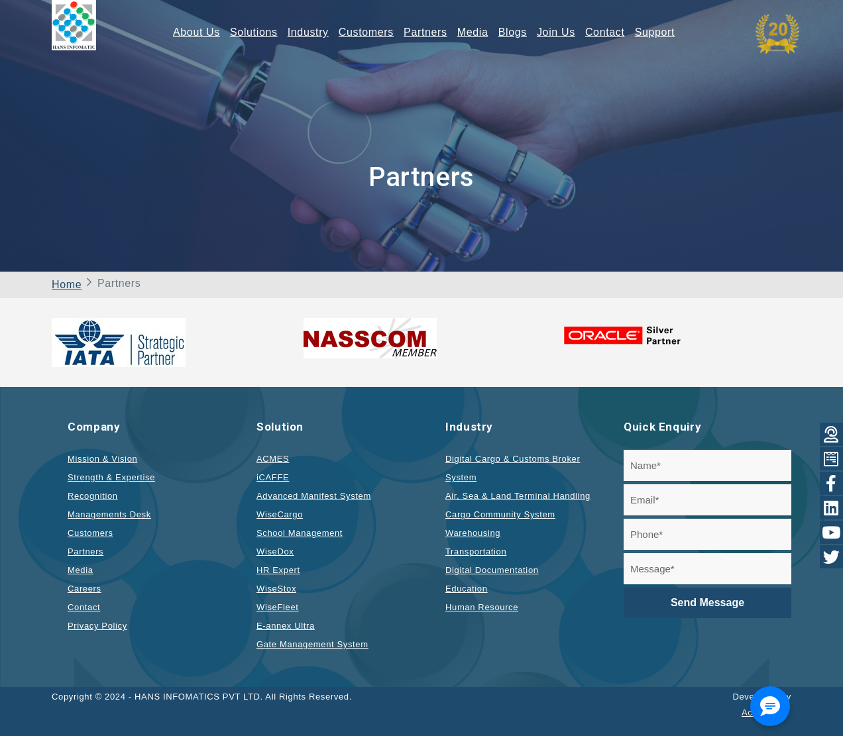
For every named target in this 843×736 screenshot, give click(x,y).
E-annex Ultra (285, 626)
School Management (299, 533)
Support (655, 32)
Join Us (556, 32)
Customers (366, 32)
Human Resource (481, 607)
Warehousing (472, 533)
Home (67, 284)
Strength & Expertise (111, 477)
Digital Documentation (492, 570)
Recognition (93, 496)
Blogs (512, 32)
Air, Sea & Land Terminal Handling (517, 496)
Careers (84, 589)
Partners (425, 32)
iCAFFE (272, 477)
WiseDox (275, 551)
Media (472, 32)
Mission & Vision (102, 459)
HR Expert (278, 570)
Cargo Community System (500, 514)
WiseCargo (279, 514)
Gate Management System (312, 644)
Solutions (254, 32)
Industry (308, 32)
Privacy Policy (97, 626)
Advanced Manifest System (313, 496)
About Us (196, 32)
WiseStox (276, 589)
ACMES (272, 459)
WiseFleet (277, 607)
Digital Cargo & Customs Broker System (512, 468)
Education (466, 589)
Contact (605, 32)
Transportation (475, 551)
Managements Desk (109, 514)
